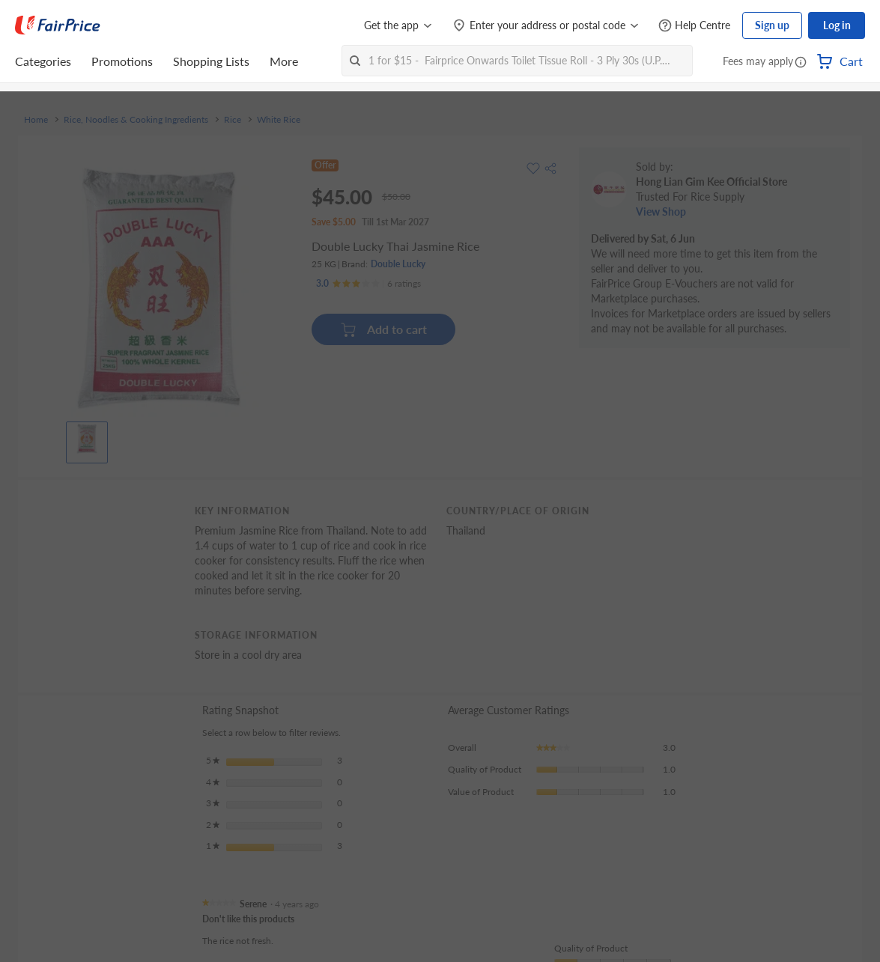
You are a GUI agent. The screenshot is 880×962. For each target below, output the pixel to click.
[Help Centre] (694, 26)
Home (36, 119)
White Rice (278, 119)
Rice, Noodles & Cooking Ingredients (136, 119)
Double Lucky (398, 264)
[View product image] (87, 438)
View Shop (661, 211)
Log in (837, 25)
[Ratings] (368, 284)
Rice (232, 119)
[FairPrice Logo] (57, 25)
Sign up (772, 25)
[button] (801, 63)
